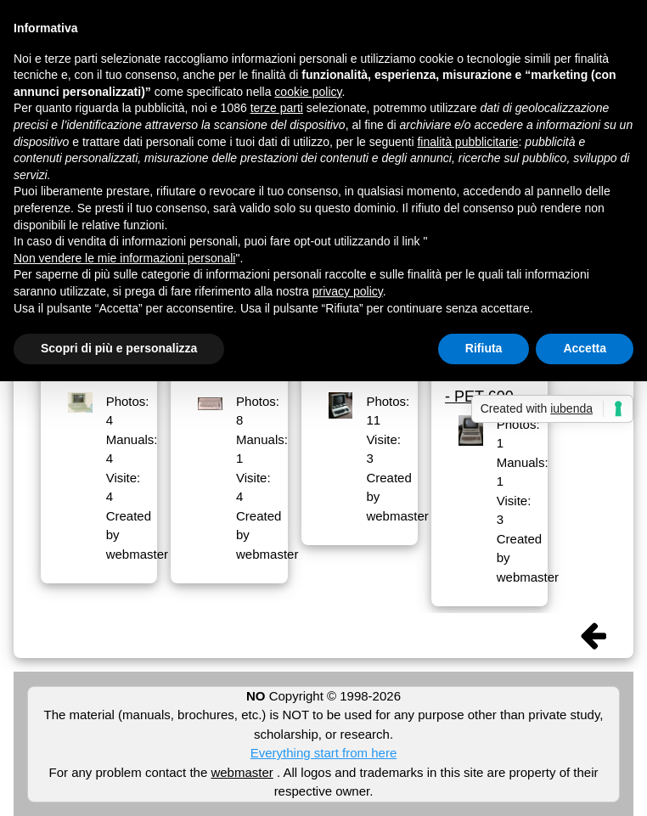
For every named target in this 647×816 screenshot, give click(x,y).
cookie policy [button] (307, 91)
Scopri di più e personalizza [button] (119, 348)
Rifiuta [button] (484, 348)
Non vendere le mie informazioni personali (124, 258)
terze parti (276, 108)
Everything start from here (323, 753)
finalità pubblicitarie (467, 142)
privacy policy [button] (347, 291)
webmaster (242, 772)
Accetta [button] (584, 348)
